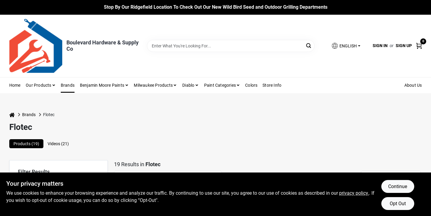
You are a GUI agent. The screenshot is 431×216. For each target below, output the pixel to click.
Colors (251, 85)
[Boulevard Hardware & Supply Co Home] (35, 46)
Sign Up (404, 45)
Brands (68, 85)
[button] (345, 45)
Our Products (38, 85)
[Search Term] (231, 46)
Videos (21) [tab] (58, 143)
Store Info (271, 85)
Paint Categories (220, 85)
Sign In (380, 45)
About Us (413, 85)
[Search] (309, 45)
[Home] (12, 115)
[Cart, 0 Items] (419, 46)
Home (15, 85)
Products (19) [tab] (26, 143)
